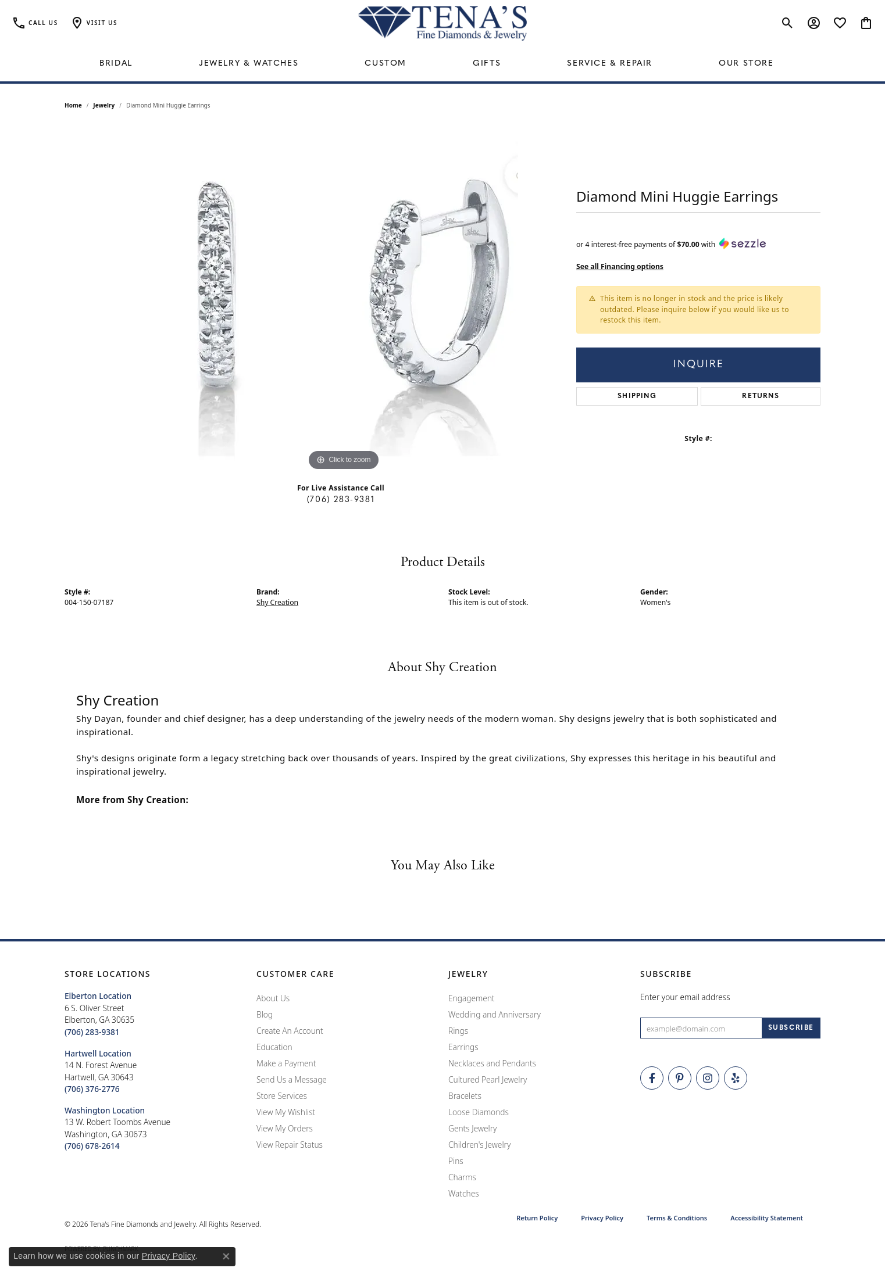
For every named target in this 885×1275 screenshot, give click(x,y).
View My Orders (284, 1128)
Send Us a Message (291, 1079)
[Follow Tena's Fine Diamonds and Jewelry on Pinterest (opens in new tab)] (679, 1078)
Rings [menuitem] (458, 1030)
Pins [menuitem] (455, 1160)
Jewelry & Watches (248, 63)
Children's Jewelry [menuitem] (479, 1144)
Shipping (637, 396)
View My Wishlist (285, 1112)
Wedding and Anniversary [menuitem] (494, 1014)
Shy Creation (277, 602)
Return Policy (537, 1217)
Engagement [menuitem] (471, 998)
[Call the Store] (92, 1031)
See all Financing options (619, 266)
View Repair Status (289, 1144)
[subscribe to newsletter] (791, 1028)
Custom (385, 63)
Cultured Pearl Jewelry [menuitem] (487, 1079)
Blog (264, 1014)
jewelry (104, 105)
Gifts (487, 63)
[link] (35, 23)
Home (73, 105)
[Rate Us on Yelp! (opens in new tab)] (735, 1078)
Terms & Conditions (677, 1217)
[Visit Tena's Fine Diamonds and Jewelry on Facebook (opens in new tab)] (651, 1078)
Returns (760, 396)
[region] (343, 299)
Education (274, 1046)
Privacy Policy (602, 1217)
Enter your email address (685, 996)
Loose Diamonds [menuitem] (478, 1112)
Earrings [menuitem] (463, 1046)
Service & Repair (609, 63)
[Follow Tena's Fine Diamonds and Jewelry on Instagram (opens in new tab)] (707, 1078)
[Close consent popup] (226, 1256)
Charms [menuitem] (462, 1177)
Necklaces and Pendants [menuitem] (492, 1063)
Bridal (116, 63)
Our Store (746, 63)
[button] (93, 23)
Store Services (281, 1095)
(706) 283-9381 (340, 500)
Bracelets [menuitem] (464, 1095)
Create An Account (289, 1030)
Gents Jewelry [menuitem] (472, 1128)
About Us (273, 998)
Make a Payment (286, 1063)
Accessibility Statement (766, 1217)
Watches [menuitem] (463, 1193)
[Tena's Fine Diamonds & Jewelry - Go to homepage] (442, 23)
